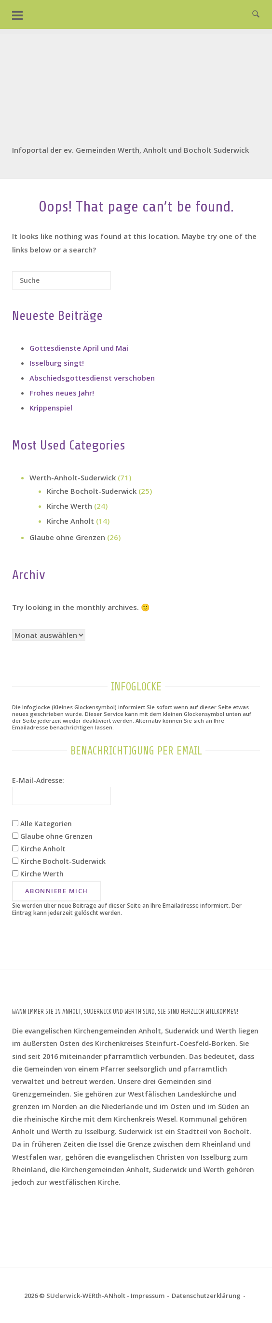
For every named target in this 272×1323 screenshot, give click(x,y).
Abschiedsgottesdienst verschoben (92, 378)
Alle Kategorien (42, 823)
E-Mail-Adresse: (38, 780)
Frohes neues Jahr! (61, 392)
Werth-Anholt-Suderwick (72, 477)
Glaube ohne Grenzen (67, 537)
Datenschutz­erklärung (206, 1295)
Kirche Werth (69, 506)
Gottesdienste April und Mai (78, 348)
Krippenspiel (50, 407)
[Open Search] (256, 14)
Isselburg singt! (56, 363)
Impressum (147, 1295)
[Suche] (89, 284)
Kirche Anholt (70, 521)
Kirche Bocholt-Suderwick (91, 491)
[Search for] (61, 280)
